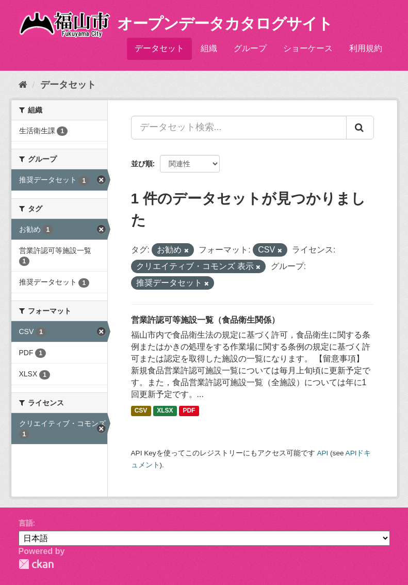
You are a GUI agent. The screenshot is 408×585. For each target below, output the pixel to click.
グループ (250, 48)
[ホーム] (23, 85)
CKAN (36, 564)
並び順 (142, 164)
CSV (141, 410)
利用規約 (365, 48)
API (322, 453)
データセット (159, 48)
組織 (209, 48)
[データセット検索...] (239, 127)
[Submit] (360, 127)
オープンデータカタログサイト (225, 23)
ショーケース (308, 48)
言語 (26, 523)
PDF (189, 410)
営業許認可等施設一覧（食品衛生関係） (205, 319)
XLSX (165, 410)
